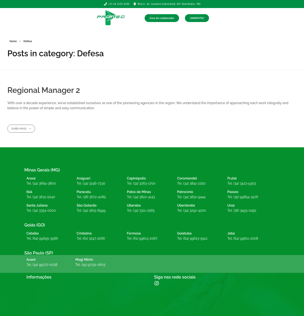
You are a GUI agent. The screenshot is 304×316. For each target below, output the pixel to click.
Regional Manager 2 (43, 90)
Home (13, 41)
